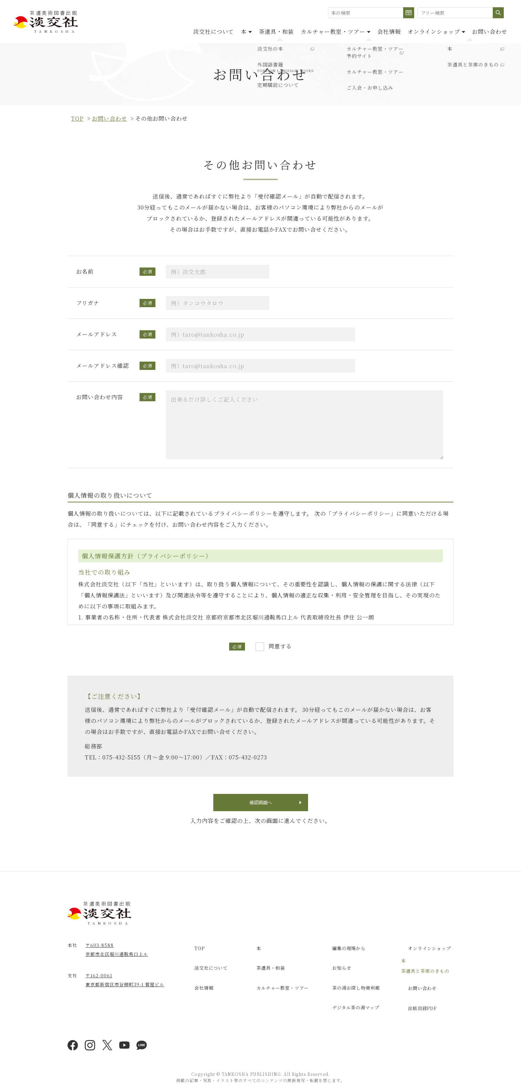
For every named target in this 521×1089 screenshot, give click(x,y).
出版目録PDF (416, 1000)
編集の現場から (343, 950)
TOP (192, 950)
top (77, 118)
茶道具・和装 (245, 30)
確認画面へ (260, 805)
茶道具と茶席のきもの (425, 971)
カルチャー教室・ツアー (277, 980)
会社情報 (372, 30)
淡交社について (169, 30)
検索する (408, 12)
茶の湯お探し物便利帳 (351, 980)
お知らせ (335, 965)
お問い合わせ (486, 30)
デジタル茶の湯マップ (350, 995)
